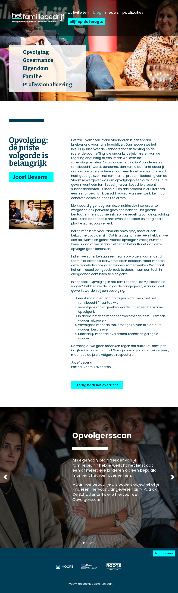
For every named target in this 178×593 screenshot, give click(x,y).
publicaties (132, 12)
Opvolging (36, 52)
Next (172, 477)
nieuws (112, 12)
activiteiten (78, 12)
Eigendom (35, 68)
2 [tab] (87, 543)
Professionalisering (47, 85)
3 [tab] (91, 543)
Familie (32, 76)
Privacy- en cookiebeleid (83, 584)
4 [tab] (94, 543)
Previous (6, 477)
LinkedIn (107, 584)
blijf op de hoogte (86, 21)
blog (97, 12)
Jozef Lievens (29, 177)
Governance (38, 60)
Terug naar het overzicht (97, 385)
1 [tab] (84, 543)
